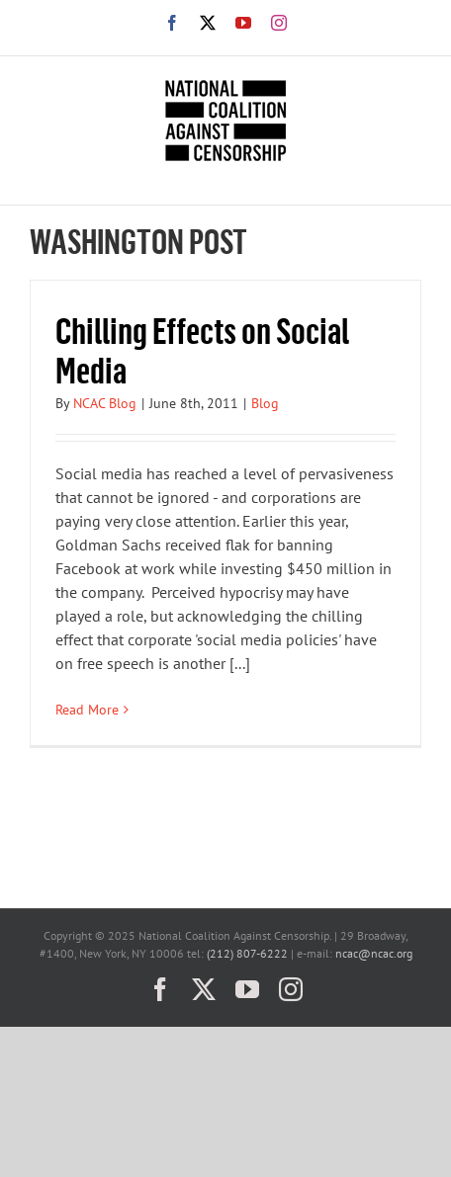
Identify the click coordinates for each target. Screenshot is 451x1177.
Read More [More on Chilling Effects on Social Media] (87, 709)
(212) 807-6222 (247, 953)
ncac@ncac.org (373, 953)
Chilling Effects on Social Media (202, 349)
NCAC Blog (104, 403)
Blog (265, 403)
